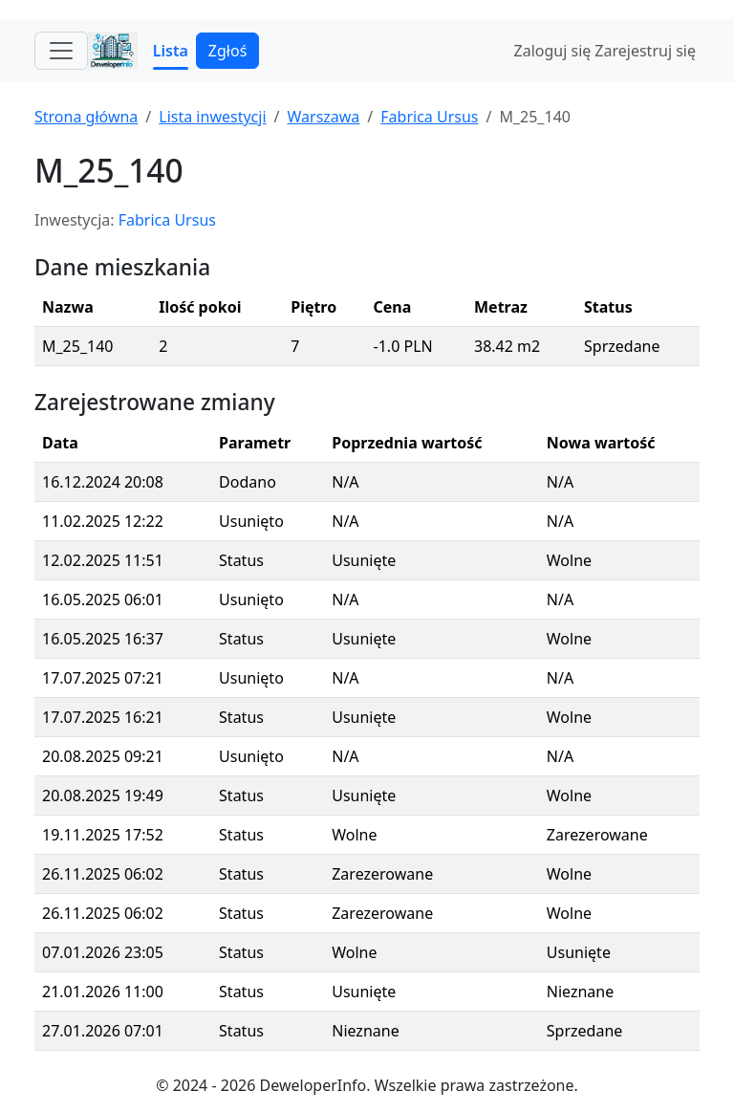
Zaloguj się (553, 50)
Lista (170, 50)
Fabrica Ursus (429, 116)
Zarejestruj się (645, 50)
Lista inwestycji (212, 116)
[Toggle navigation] (61, 51)
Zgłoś (227, 50)
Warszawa (323, 116)
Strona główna (86, 116)
